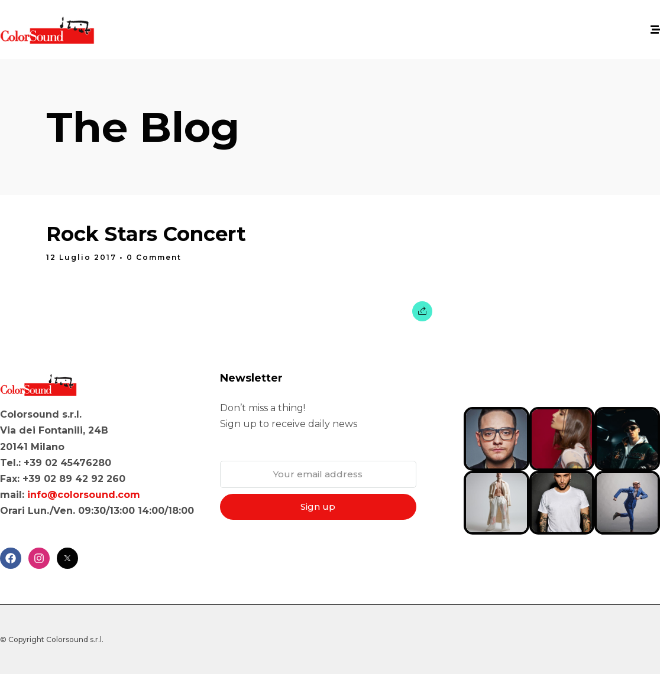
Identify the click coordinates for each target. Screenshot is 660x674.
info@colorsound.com (83, 494)
